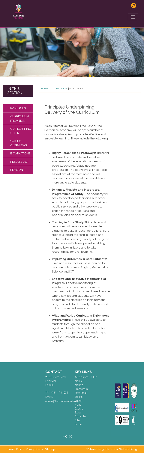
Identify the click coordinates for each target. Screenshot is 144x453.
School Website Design (124, 449)
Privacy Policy (34, 449)
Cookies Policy (15, 449)
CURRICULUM (59, 88)
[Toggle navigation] (133, 17)
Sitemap (50, 449)
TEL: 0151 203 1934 (56, 392)
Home (44, 88)
